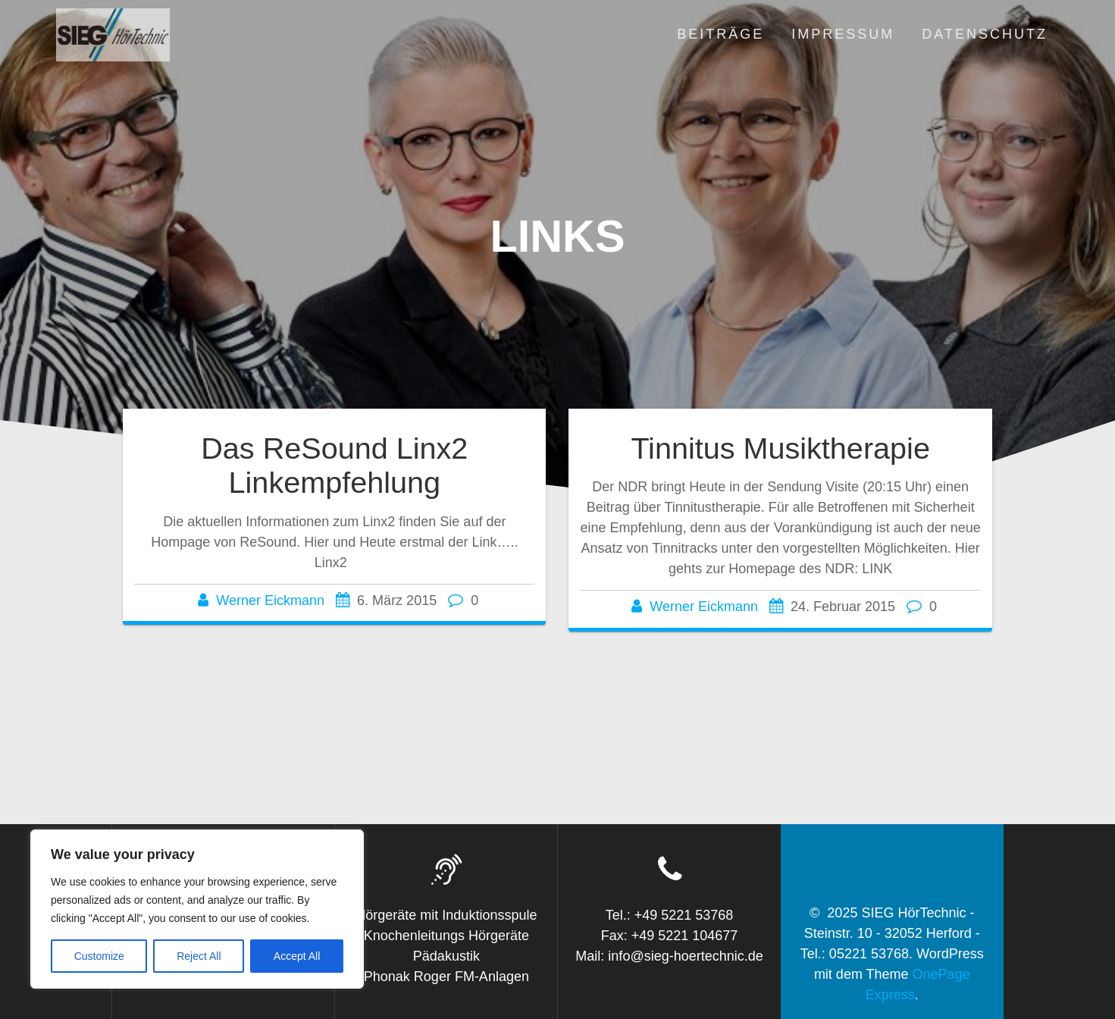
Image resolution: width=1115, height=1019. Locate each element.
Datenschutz (985, 34)
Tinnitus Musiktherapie (780, 448)
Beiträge (720, 34)
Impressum (842, 34)
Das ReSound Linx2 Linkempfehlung (334, 465)
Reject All (199, 956)
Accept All (297, 956)
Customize (99, 956)
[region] (197, 909)
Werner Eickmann (270, 600)
